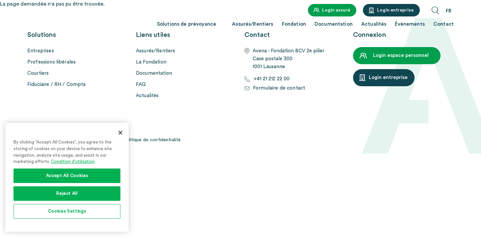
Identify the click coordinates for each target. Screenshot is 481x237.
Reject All (67, 193)
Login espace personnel (401, 55)
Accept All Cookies (67, 175)
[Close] (120, 132)
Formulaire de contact (278, 88)
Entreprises (40, 50)
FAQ (141, 84)
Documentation (334, 24)
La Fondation (151, 62)
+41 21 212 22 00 (272, 78)
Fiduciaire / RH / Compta (56, 84)
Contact (443, 24)
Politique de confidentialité (152, 140)
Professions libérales (51, 62)
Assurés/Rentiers (252, 24)
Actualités (374, 24)
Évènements (410, 24)
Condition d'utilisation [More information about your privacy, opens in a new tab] (73, 161)
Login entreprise (395, 10)
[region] (67, 177)
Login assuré (336, 10)
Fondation (294, 24)
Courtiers (38, 73)
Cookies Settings (67, 211)
